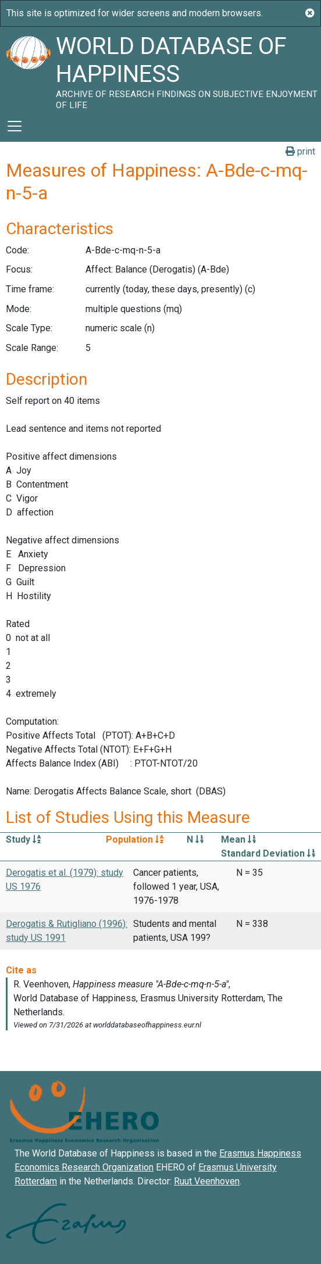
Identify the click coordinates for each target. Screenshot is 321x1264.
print (300, 151)
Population (134, 839)
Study (23, 839)
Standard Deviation (268, 853)
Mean (238, 839)
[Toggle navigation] (14, 126)
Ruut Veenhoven (207, 1181)
